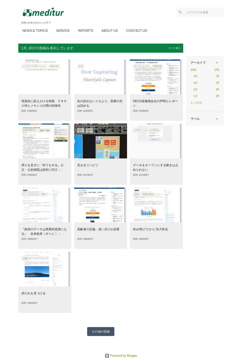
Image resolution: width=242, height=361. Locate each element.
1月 (196, 96)
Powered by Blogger (121, 355)
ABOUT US (108, 30)
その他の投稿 (101, 331)
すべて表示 (174, 48)
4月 (196, 76)
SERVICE (62, 30)
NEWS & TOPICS (34, 30)
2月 (196, 89)
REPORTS (84, 30)
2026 (193, 69)
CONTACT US (135, 30)
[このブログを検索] (204, 12)
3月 (196, 82)
